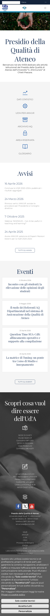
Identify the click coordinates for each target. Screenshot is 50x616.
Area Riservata (25, 140)
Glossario (25, 153)
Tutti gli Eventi (25, 382)
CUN (25, 537)
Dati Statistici (25, 99)
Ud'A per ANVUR (25, 113)
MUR (25, 532)
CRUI (25, 540)
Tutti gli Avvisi (25, 250)
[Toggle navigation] (45, 2)
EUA (25, 548)
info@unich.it (27, 474)
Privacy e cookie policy (13, 596)
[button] (3, 21)
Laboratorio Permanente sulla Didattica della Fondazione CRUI (25, 552)
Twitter (25, 506)
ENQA (25, 545)
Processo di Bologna (25, 543)
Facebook (18, 506)
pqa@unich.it (27, 524)
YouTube (31, 506)
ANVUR (25, 535)
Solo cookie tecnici (25, 603)
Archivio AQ (25, 126)
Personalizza (25, 613)
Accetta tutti (25, 608)
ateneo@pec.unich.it (27, 477)
